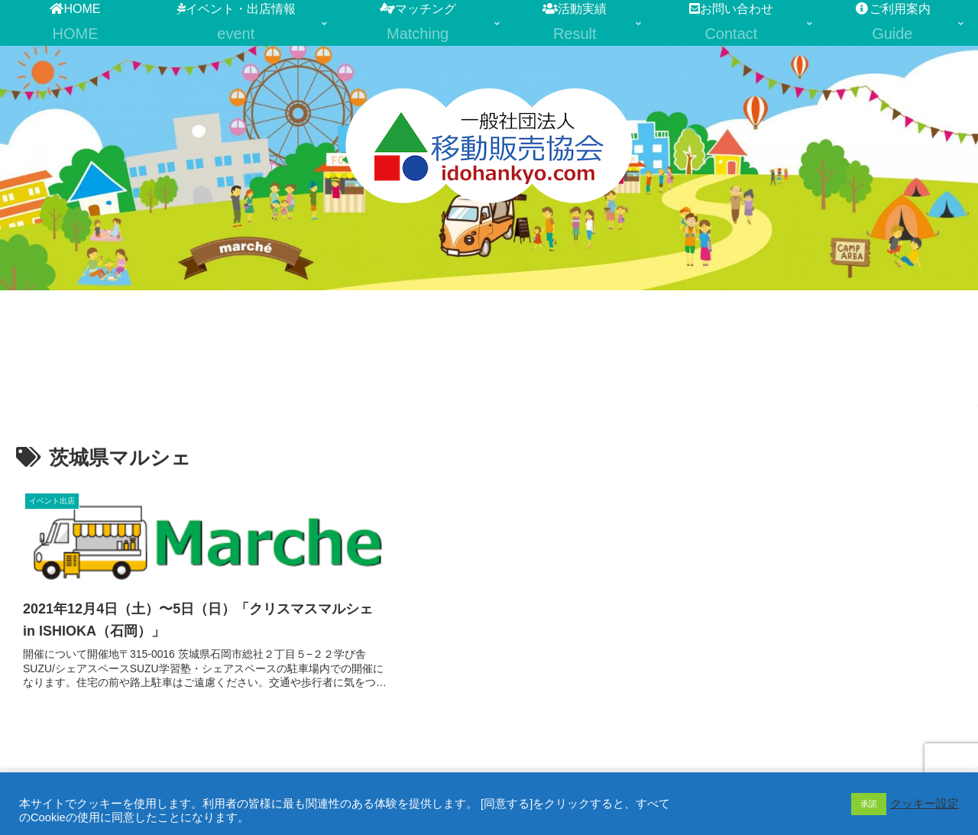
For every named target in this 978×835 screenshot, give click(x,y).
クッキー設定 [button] (924, 804)
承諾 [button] (868, 803)
